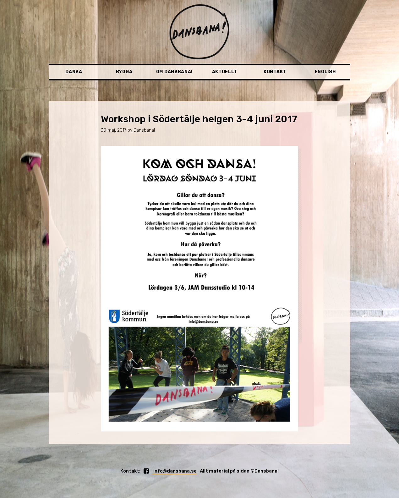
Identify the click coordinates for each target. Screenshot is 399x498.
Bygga (124, 71)
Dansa (73, 71)
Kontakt (275, 71)
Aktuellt (225, 71)
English (325, 71)
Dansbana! (144, 130)
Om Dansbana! (174, 71)
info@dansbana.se (174, 471)
